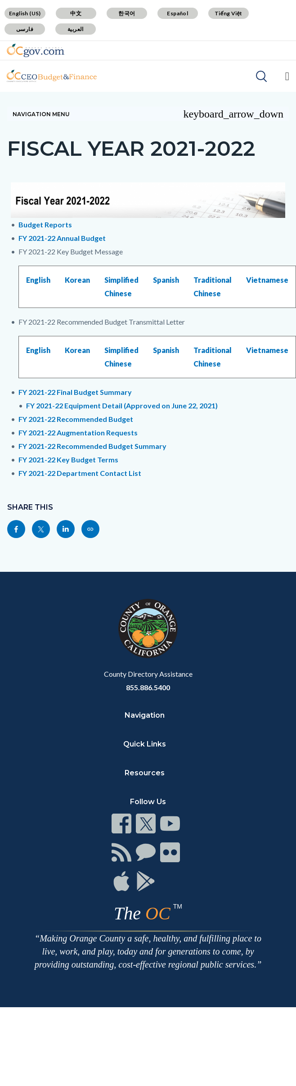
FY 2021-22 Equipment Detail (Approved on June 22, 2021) (122, 405)
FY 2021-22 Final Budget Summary (75, 392)
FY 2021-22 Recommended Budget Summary (92, 446)
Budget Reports (45, 224)
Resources (145, 773)
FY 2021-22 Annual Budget (62, 238)
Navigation (145, 715)
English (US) (25, 13)
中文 (75, 13)
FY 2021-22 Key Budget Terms (68, 459)
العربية (75, 29)
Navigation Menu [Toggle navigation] (148, 114)
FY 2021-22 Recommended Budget (75, 419)
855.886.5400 (148, 687)
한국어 (126, 13)
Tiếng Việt (228, 13)
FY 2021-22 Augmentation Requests (78, 432)
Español (177, 13)
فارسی (24, 29)
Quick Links (144, 744)
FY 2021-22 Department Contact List (79, 473)
